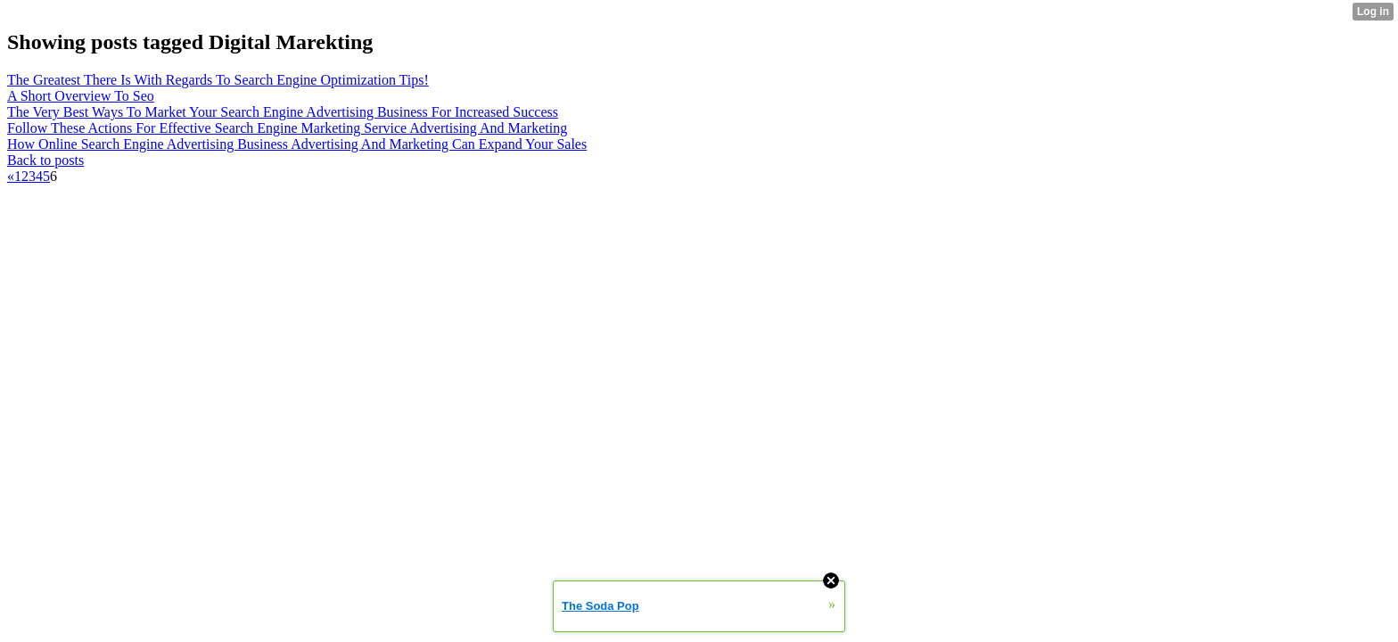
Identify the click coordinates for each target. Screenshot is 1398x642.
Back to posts (45, 160)
